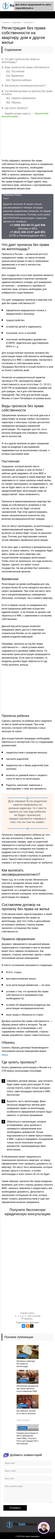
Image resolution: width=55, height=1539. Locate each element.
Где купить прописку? (15, 108)
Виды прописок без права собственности (25, 67)
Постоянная (15, 71)
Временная (15, 75)
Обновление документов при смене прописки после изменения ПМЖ (27, 1388)
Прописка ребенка (18, 80)
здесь (5, 1054)
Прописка (23, 1356)
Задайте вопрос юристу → (17, 113)
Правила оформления (20, 98)
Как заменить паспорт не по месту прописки (26, 1412)
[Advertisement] (28, 140)
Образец (13, 102)
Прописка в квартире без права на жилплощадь (26, 1363)
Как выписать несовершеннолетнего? (24, 85)
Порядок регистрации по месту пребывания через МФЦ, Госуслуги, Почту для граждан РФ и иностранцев (27, 1438)
